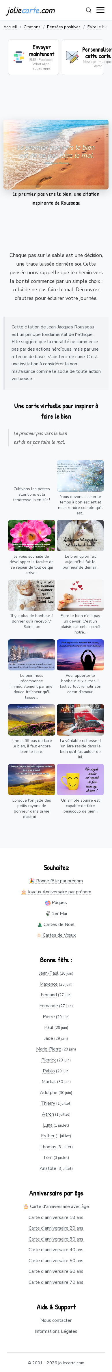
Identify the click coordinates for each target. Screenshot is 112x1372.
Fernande (48, 1006)
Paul (48, 1027)
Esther (48, 1136)
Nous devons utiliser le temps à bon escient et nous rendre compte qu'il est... (80, 505)
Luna (48, 1125)
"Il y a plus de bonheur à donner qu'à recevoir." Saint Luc (31, 621)
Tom (48, 1157)
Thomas (48, 1147)
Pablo (49, 1071)
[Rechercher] (88, 10)
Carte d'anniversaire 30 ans (56, 1239)
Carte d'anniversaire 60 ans (56, 1271)
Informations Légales (56, 1331)
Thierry (48, 1103)
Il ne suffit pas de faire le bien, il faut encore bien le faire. (32, 746)
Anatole (48, 1168)
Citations (32, 27)
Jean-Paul (49, 973)
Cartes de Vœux (56, 935)
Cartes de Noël (56, 924)
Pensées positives (64, 27)
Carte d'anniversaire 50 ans (56, 1261)
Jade (48, 1038)
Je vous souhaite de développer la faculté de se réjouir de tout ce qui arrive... (32, 565)
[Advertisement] (54, 101)
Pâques (56, 902)
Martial (49, 1081)
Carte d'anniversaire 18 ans (56, 1217)
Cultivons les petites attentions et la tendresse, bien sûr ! (31, 494)
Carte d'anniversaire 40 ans (56, 1250)
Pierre (49, 1017)
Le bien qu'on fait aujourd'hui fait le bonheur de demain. (80, 562)
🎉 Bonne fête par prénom (56, 881)
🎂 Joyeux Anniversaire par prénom (56, 892)
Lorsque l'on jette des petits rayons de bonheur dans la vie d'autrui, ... (31, 809)
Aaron (48, 1114)
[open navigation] (100, 10)
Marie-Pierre (48, 1049)
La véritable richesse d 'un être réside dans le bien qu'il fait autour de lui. (80, 749)
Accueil (10, 27)
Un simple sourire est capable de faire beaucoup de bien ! (80, 806)
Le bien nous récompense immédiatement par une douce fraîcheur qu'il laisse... (32, 686)
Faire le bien (98, 27)
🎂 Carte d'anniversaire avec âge (56, 1206)
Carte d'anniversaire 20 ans (56, 1228)
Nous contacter (56, 1320)
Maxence (49, 984)
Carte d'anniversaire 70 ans (56, 1282)
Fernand (49, 995)
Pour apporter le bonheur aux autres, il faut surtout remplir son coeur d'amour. (80, 684)
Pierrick (48, 1060)
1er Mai (56, 913)
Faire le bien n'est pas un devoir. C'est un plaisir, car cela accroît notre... (80, 624)
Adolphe (48, 1092)
